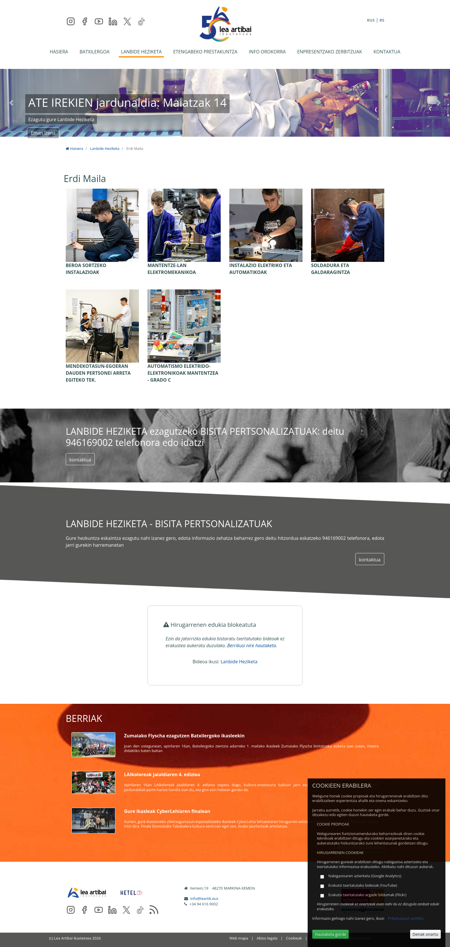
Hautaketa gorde (330, 934)
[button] (11, 102)
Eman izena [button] (43, 133)
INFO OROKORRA (267, 52)
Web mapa (238, 938)
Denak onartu (425, 934)
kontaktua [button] (80, 460)
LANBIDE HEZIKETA (141, 52)
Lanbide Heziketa (104, 148)
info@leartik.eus (204, 898)
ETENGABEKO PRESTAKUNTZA (205, 52)
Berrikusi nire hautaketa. (252, 645)
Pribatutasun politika (406, 918)
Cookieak (294, 938)
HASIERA (59, 52)
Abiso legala (267, 938)
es (381, 20)
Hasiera (74, 148)
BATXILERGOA (94, 52)
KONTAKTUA (386, 52)
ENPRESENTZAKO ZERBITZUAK (329, 52)
